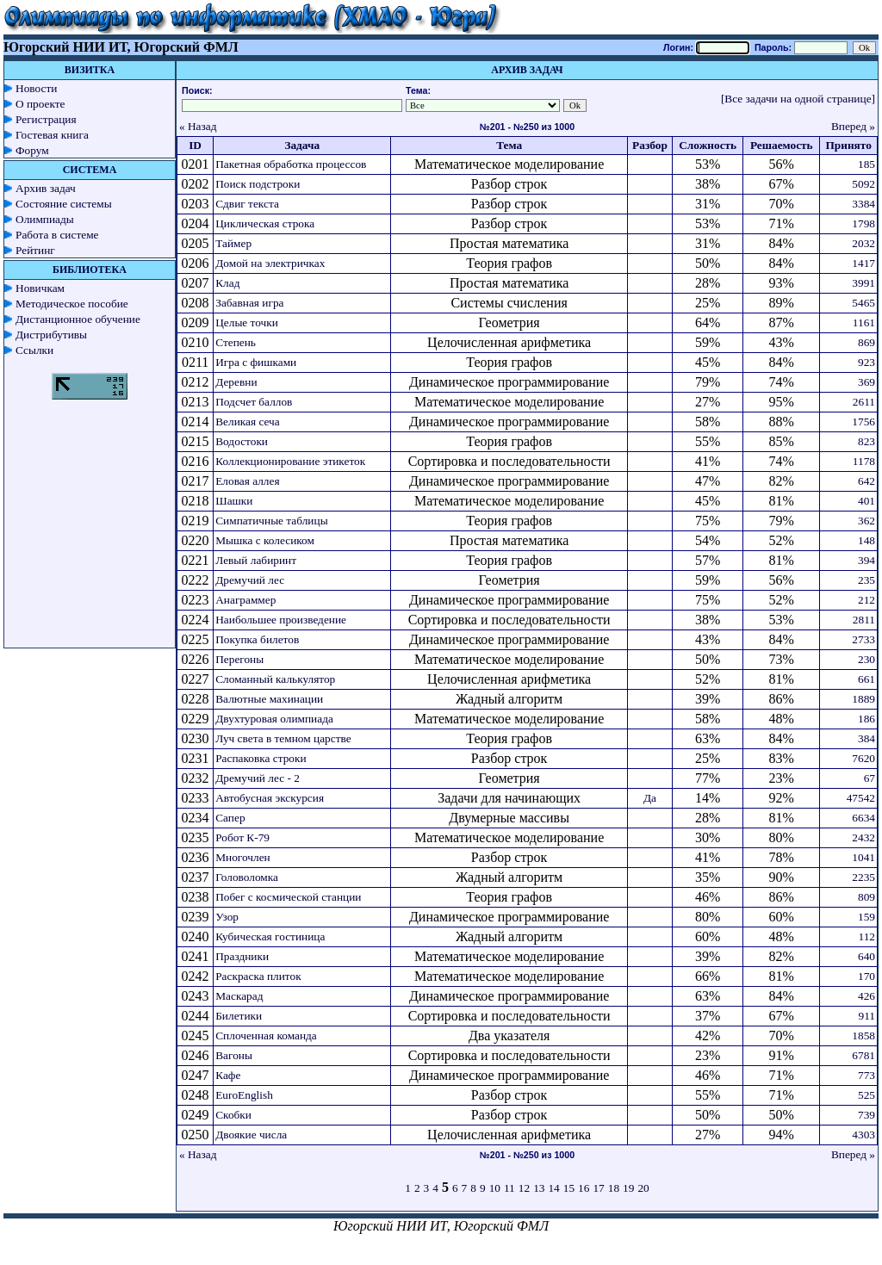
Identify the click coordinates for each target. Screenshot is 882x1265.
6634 (863, 817)
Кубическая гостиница (270, 936)
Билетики (238, 1015)
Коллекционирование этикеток (290, 461)
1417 (863, 263)
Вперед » (853, 126)
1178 (864, 461)
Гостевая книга (52, 134)
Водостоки (241, 441)
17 (598, 1187)
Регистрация (46, 119)
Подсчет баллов (253, 401)
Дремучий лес (249, 580)
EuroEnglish (244, 1094)
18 (613, 1187)
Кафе (227, 1075)
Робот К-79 (242, 837)
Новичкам (40, 288)
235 (866, 580)
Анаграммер (245, 599)
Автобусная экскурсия (269, 797)
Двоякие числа (251, 1134)
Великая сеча (247, 421)
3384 (863, 203)
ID (195, 145)
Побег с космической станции (288, 896)
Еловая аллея (247, 480)
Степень (235, 342)
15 (569, 1187)
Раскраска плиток (258, 976)
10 (494, 1187)
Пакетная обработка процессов (290, 164)
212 (866, 599)
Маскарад (239, 995)
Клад (227, 282)
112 (867, 936)
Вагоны (233, 1055)
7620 (863, 758)
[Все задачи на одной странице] (798, 98)
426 (866, 995)
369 (866, 381)
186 (866, 718)
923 (866, 362)
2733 (863, 639)
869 (866, 342)
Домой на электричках (270, 263)
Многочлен (242, 857)
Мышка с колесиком (264, 540)
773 (866, 1075)
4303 (863, 1134)
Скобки (233, 1114)
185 (866, 164)
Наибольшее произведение (280, 619)
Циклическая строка (264, 223)
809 (866, 896)
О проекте (40, 103)
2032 (863, 243)
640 (866, 956)
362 (866, 520)
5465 (863, 302)
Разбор (650, 145)
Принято (848, 145)
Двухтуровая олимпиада (274, 718)
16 (583, 1187)
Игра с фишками (255, 362)
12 (524, 1187)
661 (866, 679)
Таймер (233, 243)
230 (866, 659)
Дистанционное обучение (78, 319)
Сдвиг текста (247, 203)
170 (866, 976)
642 (866, 480)
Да (649, 797)
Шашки (233, 500)
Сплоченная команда (266, 1035)
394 (866, 560)
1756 (863, 421)
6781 (863, 1055)
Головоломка (246, 877)
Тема (509, 145)
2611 (864, 401)
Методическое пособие (72, 303)
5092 (863, 183)
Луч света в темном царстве (283, 738)
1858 (863, 1035)
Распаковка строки (260, 758)
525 (866, 1094)
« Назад (198, 126)
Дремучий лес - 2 (257, 778)
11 (509, 1187)
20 (643, 1187)
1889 (863, 698)
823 (866, 441)
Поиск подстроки (257, 183)
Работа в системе (57, 234)
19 (628, 1187)
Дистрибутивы (51, 334)
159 (866, 916)
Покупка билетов (257, 639)
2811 (864, 619)
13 (538, 1187)
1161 (864, 322)
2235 (863, 877)
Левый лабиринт (255, 560)
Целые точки (246, 322)
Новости (36, 88)
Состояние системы (64, 203)
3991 (863, 282)
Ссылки (34, 350)
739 (866, 1114)
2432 (863, 837)
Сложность (707, 145)
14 (553, 1187)
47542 (861, 797)
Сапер (230, 817)
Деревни (236, 381)
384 (866, 738)
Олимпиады (45, 219)
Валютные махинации (269, 698)
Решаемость (781, 145)
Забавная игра (249, 302)
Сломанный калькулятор (275, 679)
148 (866, 540)
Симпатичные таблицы (271, 520)
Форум (32, 150)
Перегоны (239, 659)
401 (866, 500)
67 (869, 778)
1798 (863, 223)
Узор (227, 916)
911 (867, 1015)
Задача (302, 145)
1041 (863, 857)
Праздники (242, 956)
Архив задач (46, 188)
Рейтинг (35, 250)
